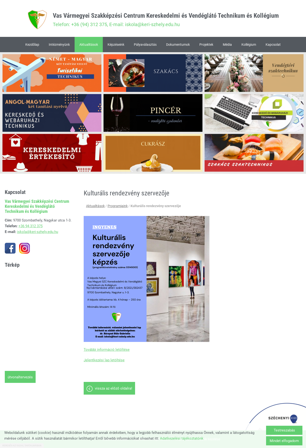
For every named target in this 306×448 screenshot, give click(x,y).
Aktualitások (88, 44)
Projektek (206, 44)
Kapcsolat (273, 44)
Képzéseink (116, 44)
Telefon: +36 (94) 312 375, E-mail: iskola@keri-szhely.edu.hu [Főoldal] (166, 19)
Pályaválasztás (145, 44)
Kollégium (248, 44)
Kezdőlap (32, 44)
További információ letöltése (107, 349)
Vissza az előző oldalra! (113, 388)
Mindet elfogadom (284, 441)
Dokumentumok (178, 44)
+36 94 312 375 (30, 226)
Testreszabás (284, 430)
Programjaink (118, 206)
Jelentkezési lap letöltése (104, 360)
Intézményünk (59, 44)
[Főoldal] (37, 19)
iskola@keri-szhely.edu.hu (37, 232)
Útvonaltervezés (20, 377)
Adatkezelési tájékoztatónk (181, 438)
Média (227, 44)
